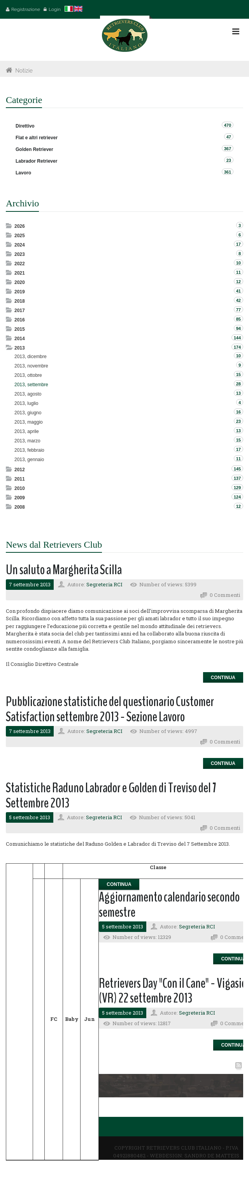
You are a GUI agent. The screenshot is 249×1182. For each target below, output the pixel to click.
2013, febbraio (29, 450)
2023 (19, 254)
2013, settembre (31, 384)
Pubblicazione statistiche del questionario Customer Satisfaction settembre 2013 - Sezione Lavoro (110, 709)
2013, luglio (26, 403)
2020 (19, 282)
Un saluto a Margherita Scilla (64, 570)
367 (227, 148)
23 (228, 160)
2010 (19, 488)
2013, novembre (31, 366)
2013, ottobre (28, 375)
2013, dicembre (30, 356)
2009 (19, 497)
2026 (19, 226)
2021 (19, 273)
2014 (19, 338)
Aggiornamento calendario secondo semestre (169, 904)
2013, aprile (26, 431)
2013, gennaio (29, 459)
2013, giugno (27, 412)
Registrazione (25, 9)
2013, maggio (28, 422)
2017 (19, 310)
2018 (19, 301)
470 (227, 125)
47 (228, 137)
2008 (19, 507)
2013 (19, 348)
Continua (223, 677)
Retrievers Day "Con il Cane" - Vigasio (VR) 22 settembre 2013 (172, 991)
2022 (19, 263)
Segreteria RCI (104, 584)
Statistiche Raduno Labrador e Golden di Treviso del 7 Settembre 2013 (111, 795)
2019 (19, 292)
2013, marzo (27, 441)
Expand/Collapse (9, 225)
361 (227, 172)
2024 (19, 245)
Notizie (24, 70)
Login (55, 9)
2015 (19, 329)
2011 (19, 479)
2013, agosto (27, 394)
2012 (19, 469)
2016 (19, 320)
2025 (19, 235)
